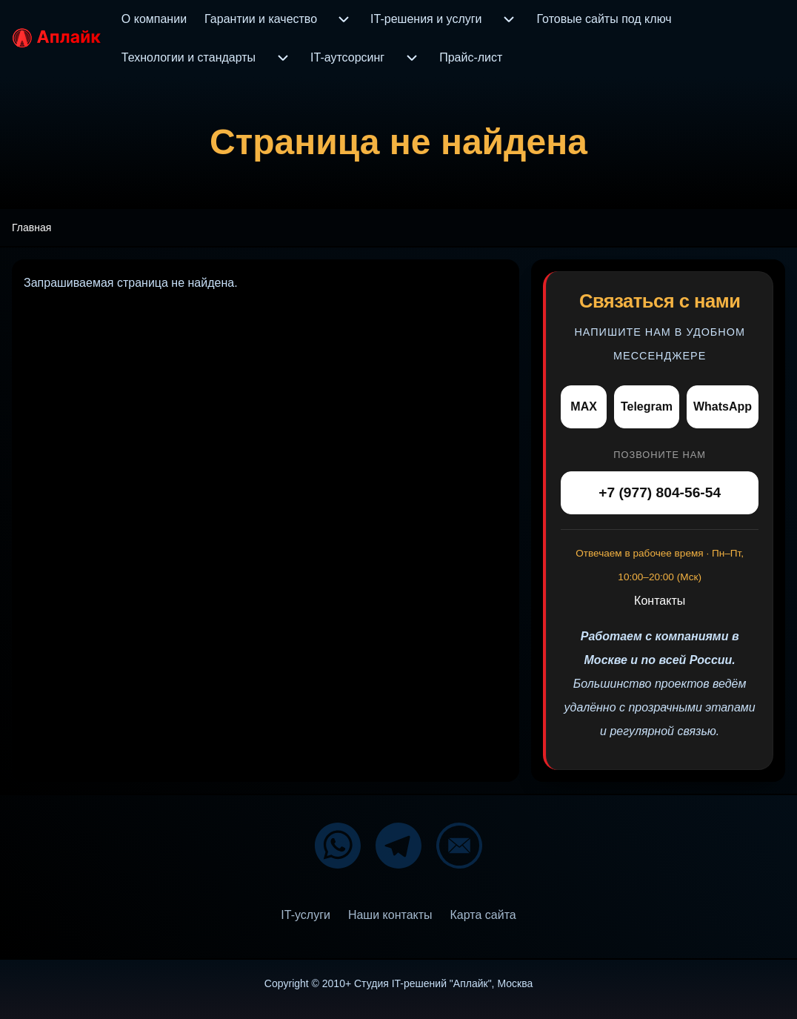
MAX (583, 406)
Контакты (659, 600)
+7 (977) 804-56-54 (659, 492)
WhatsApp (722, 406)
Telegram (647, 406)
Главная (31, 227)
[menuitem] (154, 19)
